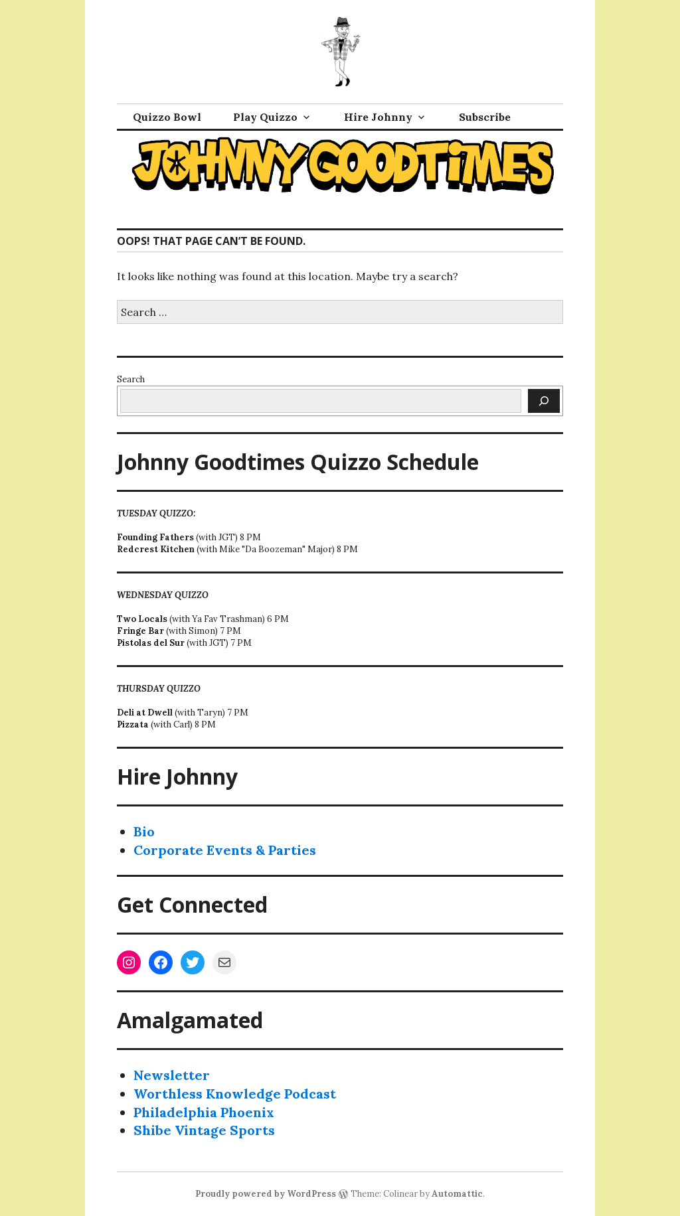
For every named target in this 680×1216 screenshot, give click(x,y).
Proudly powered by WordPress (265, 1193)
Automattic (457, 1193)
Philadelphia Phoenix (203, 1112)
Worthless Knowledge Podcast (234, 1093)
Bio (144, 831)
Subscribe (485, 116)
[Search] (544, 401)
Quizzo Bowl (167, 116)
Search (131, 379)
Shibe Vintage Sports (204, 1130)
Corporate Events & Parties (224, 850)
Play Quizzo (265, 116)
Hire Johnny (378, 116)
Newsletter (171, 1075)
